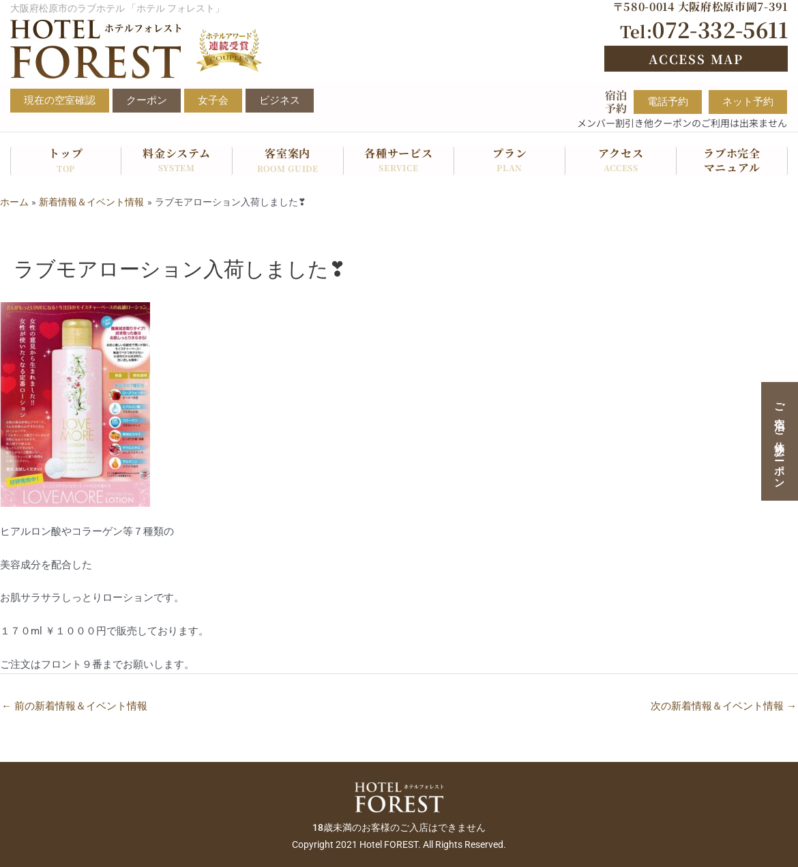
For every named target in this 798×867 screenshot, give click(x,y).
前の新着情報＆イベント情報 (74, 706)
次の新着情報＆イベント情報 (724, 706)
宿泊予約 (616, 101)
